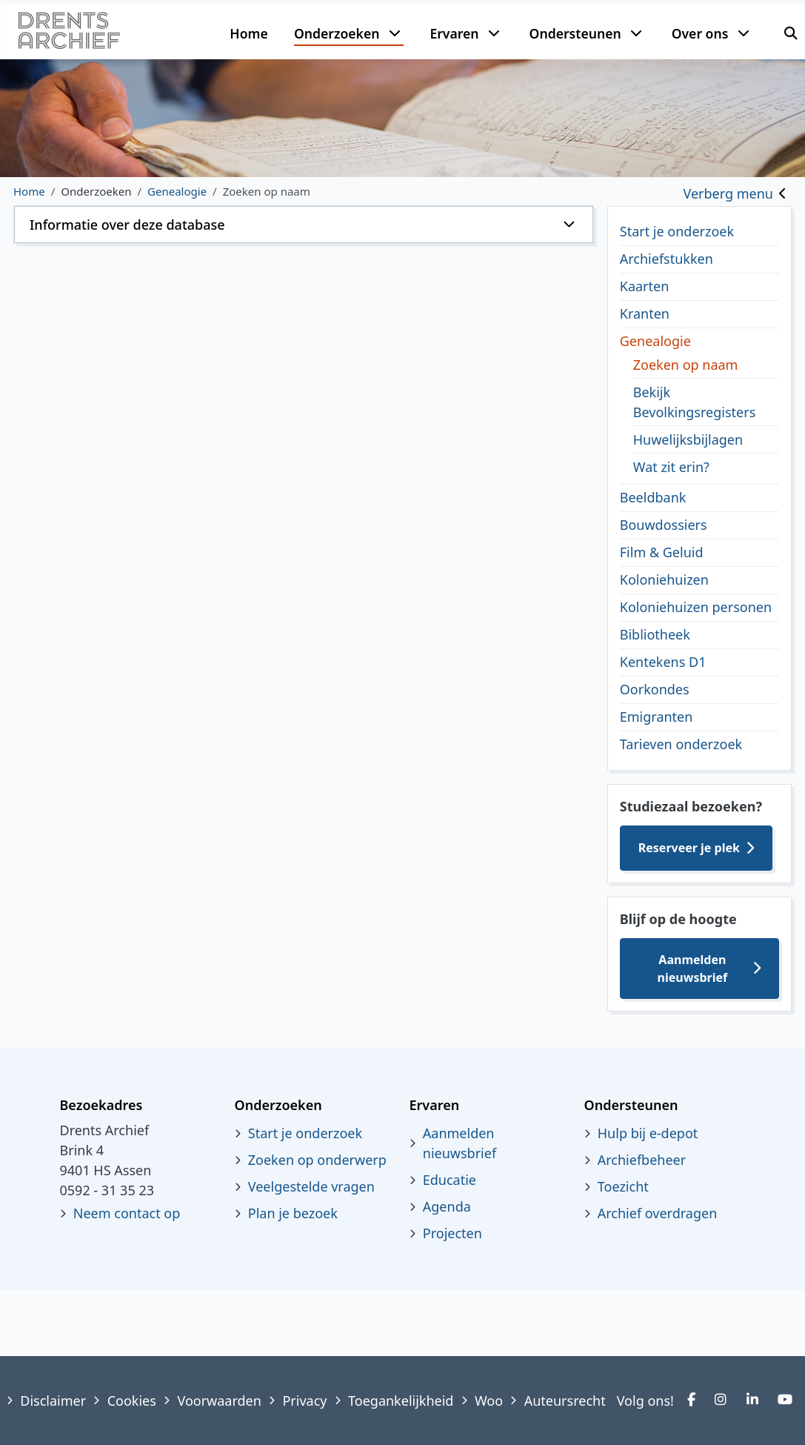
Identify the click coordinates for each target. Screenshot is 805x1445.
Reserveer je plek (689, 848)
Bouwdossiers (663, 525)
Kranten (644, 313)
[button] (303, 224)
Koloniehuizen (664, 579)
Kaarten (644, 286)
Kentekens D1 (663, 662)
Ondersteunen (575, 33)
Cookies (131, 1400)
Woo (489, 1400)
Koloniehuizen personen (696, 607)
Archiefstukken (666, 259)
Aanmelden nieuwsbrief (693, 968)
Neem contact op (127, 1213)
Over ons (700, 33)
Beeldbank (653, 497)
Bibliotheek (655, 634)
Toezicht (623, 1186)
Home (248, 33)
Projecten (452, 1233)
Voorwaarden (219, 1400)
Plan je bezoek (293, 1213)
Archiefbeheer (642, 1160)
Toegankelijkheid (400, 1400)
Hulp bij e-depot (648, 1133)
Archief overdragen (658, 1213)
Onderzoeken (337, 33)
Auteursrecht (565, 1400)
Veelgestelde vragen (311, 1186)
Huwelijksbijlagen (688, 439)
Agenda (447, 1206)
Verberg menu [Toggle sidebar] (728, 193)
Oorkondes (654, 689)
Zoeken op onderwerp (317, 1160)
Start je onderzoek (677, 231)
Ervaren (454, 33)
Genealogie (655, 341)
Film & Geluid (662, 552)
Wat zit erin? (671, 467)
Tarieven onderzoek (681, 744)
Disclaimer (53, 1400)
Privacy (304, 1400)
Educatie (449, 1180)
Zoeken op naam (685, 364)
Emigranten (656, 716)
